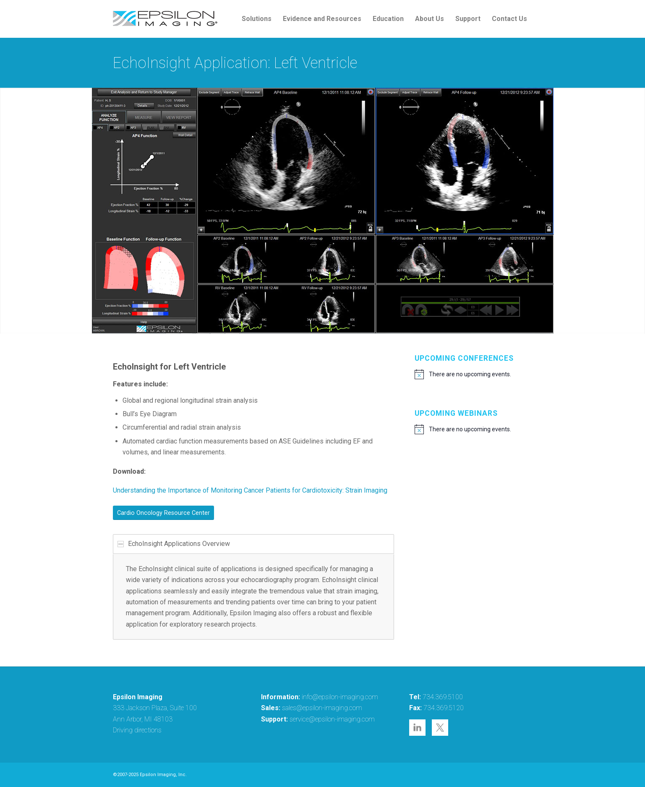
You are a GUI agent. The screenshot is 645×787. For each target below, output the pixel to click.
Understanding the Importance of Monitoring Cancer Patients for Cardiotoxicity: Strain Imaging (250, 490)
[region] (253, 597)
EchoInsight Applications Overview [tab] (174, 544)
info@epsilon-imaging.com (340, 697)
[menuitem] (256, 18)
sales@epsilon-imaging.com (322, 708)
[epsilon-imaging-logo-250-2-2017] (165, 18)
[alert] (474, 374)
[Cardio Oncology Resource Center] (163, 513)
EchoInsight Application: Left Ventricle (235, 63)
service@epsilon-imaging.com (332, 719)
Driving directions (137, 730)
